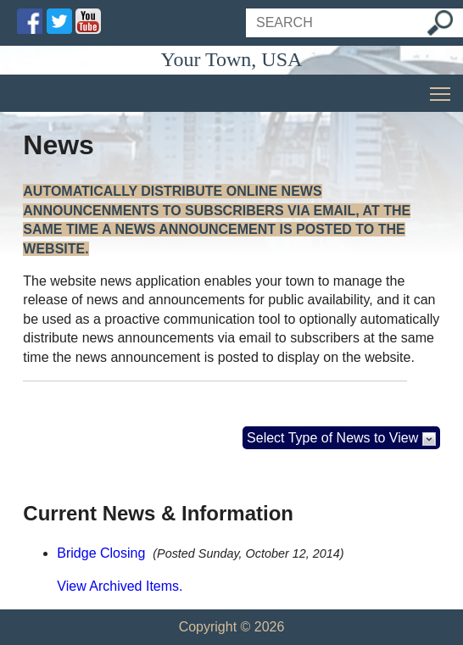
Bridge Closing (101, 553)
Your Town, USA (232, 59)
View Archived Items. (119, 586)
